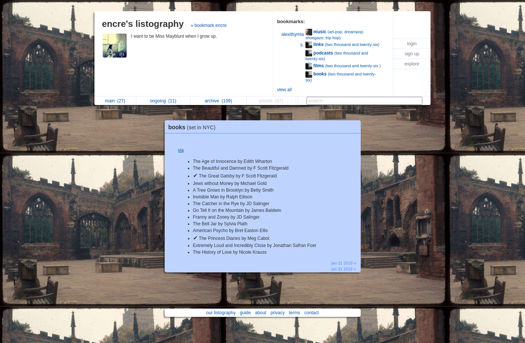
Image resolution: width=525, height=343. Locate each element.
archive (218, 100)
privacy (277, 312)
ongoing (163, 100)
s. (302, 44)
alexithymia (293, 34)
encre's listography (143, 24)
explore (411, 64)
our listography (221, 312)
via (181, 150)
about (260, 312)
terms (294, 312)
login (411, 43)
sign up (412, 53)
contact (311, 312)
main (115, 100)
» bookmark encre (209, 25)
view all (284, 89)
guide (245, 312)
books (194, 127)
